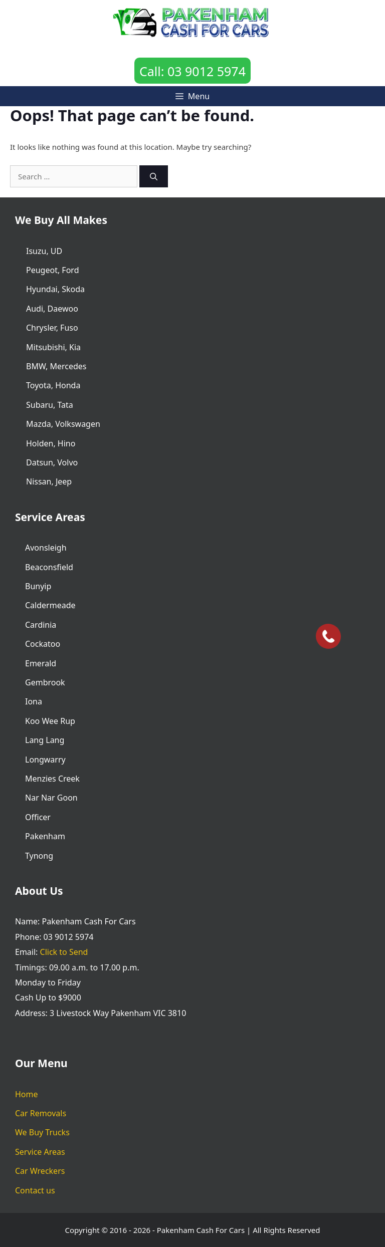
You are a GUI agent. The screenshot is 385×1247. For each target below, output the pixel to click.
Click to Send (64, 951)
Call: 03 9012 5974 (192, 71)
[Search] (153, 176)
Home (26, 1094)
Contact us (35, 1190)
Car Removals (40, 1113)
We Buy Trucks (42, 1132)
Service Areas (40, 1151)
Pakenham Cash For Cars (201, 1230)
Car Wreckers (40, 1170)
